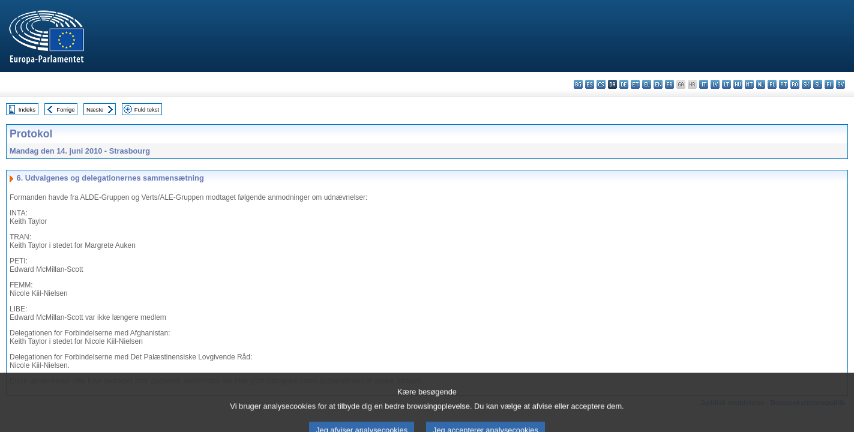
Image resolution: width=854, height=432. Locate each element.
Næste (94, 109)
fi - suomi (829, 84)
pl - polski (772, 84)
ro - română (794, 84)
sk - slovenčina (806, 84)
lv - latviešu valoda (715, 84)
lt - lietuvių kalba (726, 84)
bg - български (578, 84)
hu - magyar (737, 84)
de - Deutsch (623, 84)
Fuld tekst (147, 109)
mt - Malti (749, 84)
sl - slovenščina (817, 84)
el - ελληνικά (646, 84)
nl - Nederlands (760, 84)
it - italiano (703, 84)
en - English (658, 84)
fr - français (669, 84)
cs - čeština (601, 84)
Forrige (65, 109)
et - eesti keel (635, 84)
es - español (589, 84)
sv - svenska (840, 84)
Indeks (27, 109)
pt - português (783, 84)
